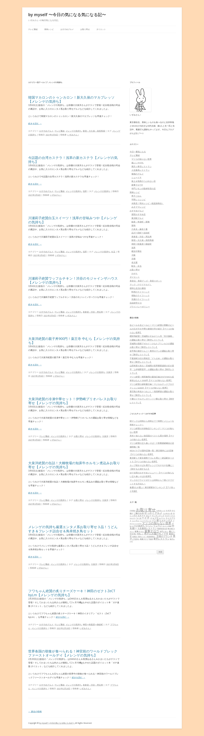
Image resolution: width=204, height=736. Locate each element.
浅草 (85, 191)
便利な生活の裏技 (138, 288)
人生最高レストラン (140, 170)
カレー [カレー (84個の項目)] (148, 515)
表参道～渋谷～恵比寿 (93, 312)
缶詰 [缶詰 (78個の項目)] (151, 539)
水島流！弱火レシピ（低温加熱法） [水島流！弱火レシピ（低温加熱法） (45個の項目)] (144, 537)
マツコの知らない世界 (141, 159)
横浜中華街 (136, 251)
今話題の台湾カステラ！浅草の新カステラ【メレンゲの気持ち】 (73, 159)
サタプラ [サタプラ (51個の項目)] (133, 518)
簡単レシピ (49, 29)
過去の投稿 (35, 711)
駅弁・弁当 (136, 266)
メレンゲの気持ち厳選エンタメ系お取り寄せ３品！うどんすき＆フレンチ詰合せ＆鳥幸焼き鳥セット (73, 528)
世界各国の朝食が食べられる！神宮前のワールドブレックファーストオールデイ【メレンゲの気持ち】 (72, 653)
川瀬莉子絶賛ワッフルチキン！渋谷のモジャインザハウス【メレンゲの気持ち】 (73, 280)
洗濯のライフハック (140, 299)
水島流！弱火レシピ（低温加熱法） (147, 203)
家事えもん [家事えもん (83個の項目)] (139, 531)
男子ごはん (136, 196)
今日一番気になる (138, 151)
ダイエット (101, 29)
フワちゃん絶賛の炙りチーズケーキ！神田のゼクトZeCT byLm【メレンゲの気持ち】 (71, 593)
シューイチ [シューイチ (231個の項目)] (143, 518)
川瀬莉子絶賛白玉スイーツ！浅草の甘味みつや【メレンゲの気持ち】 (72, 220)
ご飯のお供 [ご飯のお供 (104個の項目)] (139, 513)
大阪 (133, 255)
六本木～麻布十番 (139, 229)
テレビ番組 (33, 29)
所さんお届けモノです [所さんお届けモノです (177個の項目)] (156, 533)
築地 (133, 225)
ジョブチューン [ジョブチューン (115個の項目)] (157, 518)
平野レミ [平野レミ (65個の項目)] (140, 534)
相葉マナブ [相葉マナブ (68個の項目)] (144, 539)
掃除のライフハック (140, 295)
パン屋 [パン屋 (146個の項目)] (155, 520)
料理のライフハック (140, 291)
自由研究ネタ (136, 303)
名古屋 (134, 262)
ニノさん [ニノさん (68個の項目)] (135, 520)
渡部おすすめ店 (138, 214)
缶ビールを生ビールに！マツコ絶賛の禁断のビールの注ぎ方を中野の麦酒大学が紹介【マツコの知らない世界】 (152, 329)
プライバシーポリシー (140, 306)
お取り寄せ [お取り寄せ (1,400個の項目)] (146, 509)
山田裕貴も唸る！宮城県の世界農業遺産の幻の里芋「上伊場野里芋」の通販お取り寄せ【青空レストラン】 (152, 369)
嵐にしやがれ (137, 162)
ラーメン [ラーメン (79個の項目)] (149, 526)
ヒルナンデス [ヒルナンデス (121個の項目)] (165, 520)
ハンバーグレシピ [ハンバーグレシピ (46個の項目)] (145, 521)
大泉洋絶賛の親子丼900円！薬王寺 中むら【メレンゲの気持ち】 (74, 340)
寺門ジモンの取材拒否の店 (143, 188)
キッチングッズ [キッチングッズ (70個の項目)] (158, 515)
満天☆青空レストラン (141, 166)
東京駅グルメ (137, 218)
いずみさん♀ (73, 134)
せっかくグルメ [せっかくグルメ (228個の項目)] (153, 513)
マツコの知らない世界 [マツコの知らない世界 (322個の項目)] (156, 523)
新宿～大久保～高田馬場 (94, 131)
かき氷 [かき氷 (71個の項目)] (168, 510)
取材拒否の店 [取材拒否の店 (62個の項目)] (162, 528)
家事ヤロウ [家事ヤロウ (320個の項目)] (152, 531)
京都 (133, 258)
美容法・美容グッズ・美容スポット (146, 280)
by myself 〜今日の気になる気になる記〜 (67, 14)
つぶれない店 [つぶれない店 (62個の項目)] (167, 513)
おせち (134, 273)
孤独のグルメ (137, 173)
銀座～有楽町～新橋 (140, 221)
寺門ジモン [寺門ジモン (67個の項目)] (164, 531)
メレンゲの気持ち (74, 131)
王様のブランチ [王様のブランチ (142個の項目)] (164, 536)
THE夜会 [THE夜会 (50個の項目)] (132, 511)
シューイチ (136, 177)
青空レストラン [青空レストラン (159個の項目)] (161, 538)
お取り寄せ (85, 29)
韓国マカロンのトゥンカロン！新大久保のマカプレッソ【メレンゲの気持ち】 (71, 99)
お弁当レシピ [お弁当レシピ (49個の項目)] (160, 511)
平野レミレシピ (138, 199)
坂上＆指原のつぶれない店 (143, 181)
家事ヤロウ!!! (137, 185)
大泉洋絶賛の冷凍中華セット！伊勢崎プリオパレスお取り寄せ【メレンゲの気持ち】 (72, 401)
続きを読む (35, 123)
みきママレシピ (138, 207)
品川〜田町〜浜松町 (140, 232)
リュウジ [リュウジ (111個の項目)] (157, 525)
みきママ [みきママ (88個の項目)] (141, 515)
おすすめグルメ (67, 29)
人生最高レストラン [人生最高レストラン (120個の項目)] (147, 528)
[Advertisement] (102, 53)
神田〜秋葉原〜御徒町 (93, 624)
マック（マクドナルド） (141, 284)
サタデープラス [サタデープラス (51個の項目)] (170, 516)
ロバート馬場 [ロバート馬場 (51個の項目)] (166, 526)
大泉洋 (109, 372)
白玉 (113, 251)
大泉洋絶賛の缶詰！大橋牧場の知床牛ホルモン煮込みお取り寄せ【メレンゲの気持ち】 (74, 465)
